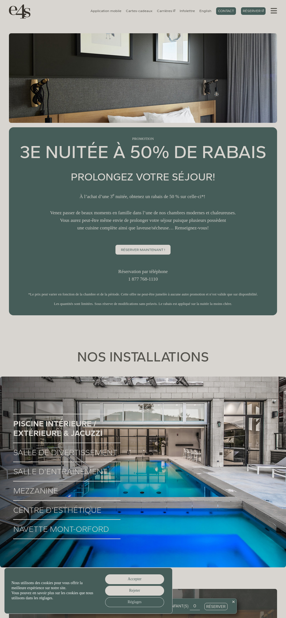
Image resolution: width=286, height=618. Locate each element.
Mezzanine (35, 490)
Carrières (164, 11)
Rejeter (133, 590)
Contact (226, 11)
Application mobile (106, 11)
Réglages (134, 602)
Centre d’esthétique (57, 510)
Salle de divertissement (65, 452)
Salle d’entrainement (60, 471)
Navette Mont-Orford (61, 529)
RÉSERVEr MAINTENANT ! (143, 250)
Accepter (134, 578)
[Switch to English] (205, 11)
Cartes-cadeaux (139, 11)
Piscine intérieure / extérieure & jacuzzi (57, 428)
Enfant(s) (178, 605)
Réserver (252, 11)
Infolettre (187, 11)
